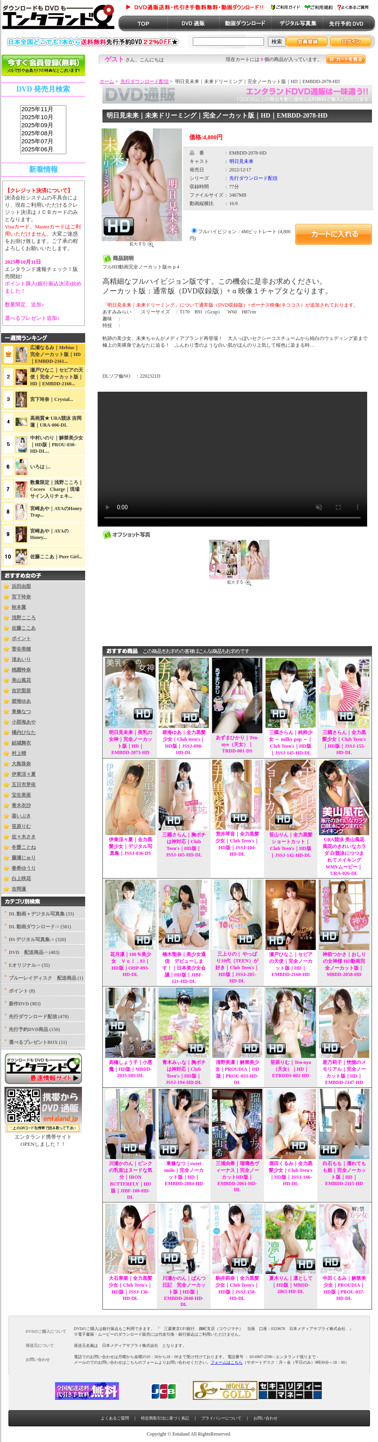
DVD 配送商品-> (28, 952)
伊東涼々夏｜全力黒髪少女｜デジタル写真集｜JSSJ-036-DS (130, 846)
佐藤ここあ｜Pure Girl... (56, 556)
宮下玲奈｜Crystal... (51, 399)
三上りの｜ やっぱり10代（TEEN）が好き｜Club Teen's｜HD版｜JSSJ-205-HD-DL (237, 967)
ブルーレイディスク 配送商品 (42, 978)
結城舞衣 (21, 743)
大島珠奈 (21, 764)
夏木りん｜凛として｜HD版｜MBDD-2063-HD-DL (291, 1284)
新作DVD (19, 1004)
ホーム (107, 81)
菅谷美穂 (21, 649)
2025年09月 (43, 126)
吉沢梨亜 (21, 691)
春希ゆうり (24, 868)
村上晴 (19, 753)
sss (43, 130)
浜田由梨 (21, 586)
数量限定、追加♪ (24, 304)
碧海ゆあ (21, 701)
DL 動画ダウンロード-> (34, 926)
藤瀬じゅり (24, 857)
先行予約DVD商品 (28, 1029)
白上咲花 (21, 878)
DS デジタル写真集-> (31, 939)
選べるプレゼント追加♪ (32, 318)
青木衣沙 (21, 805)
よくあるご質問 (115, 1418)
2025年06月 (43, 150)
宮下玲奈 (21, 597)
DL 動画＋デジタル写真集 (37, 914)
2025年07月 (43, 142)
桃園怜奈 (21, 670)
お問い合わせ (265, 1418)
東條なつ (21, 711)
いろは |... (40, 467)
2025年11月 (43, 110)
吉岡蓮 (19, 889)
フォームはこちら (226, 1362)
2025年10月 (43, 118)
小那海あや (24, 722)
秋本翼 (19, 607)
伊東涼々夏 (24, 774)
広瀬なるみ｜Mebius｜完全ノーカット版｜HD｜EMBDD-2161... (55, 354)
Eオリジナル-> (25, 965)
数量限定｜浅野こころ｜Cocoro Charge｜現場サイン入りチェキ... (56, 489)
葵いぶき (21, 816)
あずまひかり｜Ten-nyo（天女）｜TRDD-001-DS (237, 744)
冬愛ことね (24, 847)
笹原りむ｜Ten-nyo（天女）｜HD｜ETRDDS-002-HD (290, 1069)
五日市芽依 (24, 784)
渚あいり (21, 659)
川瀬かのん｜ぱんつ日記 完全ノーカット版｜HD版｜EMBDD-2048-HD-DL (184, 1291)
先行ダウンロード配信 (145, 81)
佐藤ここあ (24, 628)
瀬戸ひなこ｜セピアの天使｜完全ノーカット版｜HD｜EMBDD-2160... (56, 376)
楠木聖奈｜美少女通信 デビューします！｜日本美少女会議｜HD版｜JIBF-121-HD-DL (184, 968)
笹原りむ (21, 826)
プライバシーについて (221, 1418)
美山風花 (21, 680)
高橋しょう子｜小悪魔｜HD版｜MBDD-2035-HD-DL (130, 1069)
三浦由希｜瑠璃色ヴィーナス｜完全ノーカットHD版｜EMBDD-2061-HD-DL (237, 1176)
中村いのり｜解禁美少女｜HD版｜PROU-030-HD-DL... (56, 444)
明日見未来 (241, 161)
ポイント (21, 638)
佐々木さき (24, 837)
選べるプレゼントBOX (33, 1042)
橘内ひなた (24, 732)
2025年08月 (43, 134)
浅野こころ (24, 617)
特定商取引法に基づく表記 (165, 1418)
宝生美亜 (21, 795)
